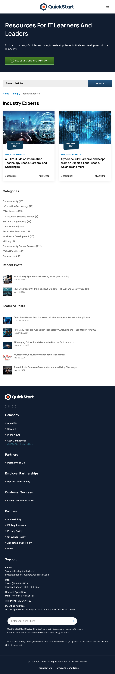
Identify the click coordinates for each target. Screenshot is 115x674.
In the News (13, 434)
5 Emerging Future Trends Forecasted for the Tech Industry (44, 342)
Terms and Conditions (67, 668)
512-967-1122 (24, 600)
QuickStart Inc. (79, 661)
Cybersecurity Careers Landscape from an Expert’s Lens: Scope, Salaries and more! (83, 162)
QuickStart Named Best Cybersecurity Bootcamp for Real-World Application (52, 317)
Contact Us (45, 668)
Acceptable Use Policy (19, 542)
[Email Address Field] (42, 621)
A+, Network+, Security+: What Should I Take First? (39, 354)
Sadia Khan (12, 176)
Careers (11, 429)
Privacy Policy (14, 531)
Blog (15, 93)
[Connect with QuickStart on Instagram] (15, 406)
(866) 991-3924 (20, 583)
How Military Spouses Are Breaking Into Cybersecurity (41, 276)
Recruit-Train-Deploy (18, 481)
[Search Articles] (45, 83)
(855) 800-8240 (32, 587)
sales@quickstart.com (23, 571)
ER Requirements (16, 525)
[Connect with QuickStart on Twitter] (9, 406)
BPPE (10, 548)
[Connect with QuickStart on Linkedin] (12, 406)
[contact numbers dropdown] (107, 6)
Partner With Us (16, 462)
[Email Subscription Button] (73, 621)
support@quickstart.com (36, 574)
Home (6, 93)
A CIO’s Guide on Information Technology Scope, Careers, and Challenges (26, 162)
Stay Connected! (16, 440)
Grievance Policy (16, 536)
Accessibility (14, 519)
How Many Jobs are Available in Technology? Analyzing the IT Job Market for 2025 (55, 329)
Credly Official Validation (20, 500)
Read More (44, 176)
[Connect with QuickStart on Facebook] (5, 406)
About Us (12, 423)
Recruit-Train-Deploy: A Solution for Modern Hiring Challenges (45, 367)
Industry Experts (15, 154)
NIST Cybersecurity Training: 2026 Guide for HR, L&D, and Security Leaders (51, 288)
